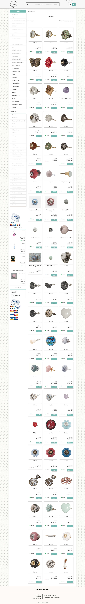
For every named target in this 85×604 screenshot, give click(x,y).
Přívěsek (23, 230)
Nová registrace (72, 0)
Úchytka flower (50, 265)
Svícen (23, 256)
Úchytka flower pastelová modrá (35, 266)
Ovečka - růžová (22, 273)
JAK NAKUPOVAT (49, 4)
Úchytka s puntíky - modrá (35, 209)
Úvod (29, 11)
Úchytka (35, 42)
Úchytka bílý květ (35, 237)
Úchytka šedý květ (66, 209)
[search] (70, 4)
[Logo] (13, 4)
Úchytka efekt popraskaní (66, 237)
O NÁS (32, 4)
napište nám (13, 296)
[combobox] (66, 21)
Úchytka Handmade (66, 98)
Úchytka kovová (51, 237)
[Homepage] (28, 4)
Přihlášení (66, 0)
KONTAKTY (56, 4)
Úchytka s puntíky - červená (50, 210)
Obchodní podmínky (39, 4)
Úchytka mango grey (66, 182)
